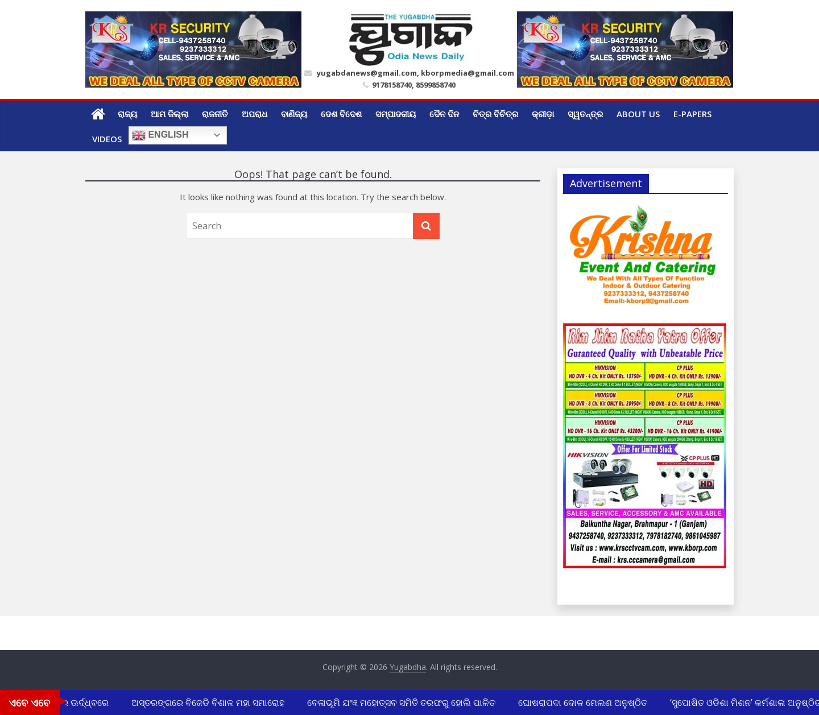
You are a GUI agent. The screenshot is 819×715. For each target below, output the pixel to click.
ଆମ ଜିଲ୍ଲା (169, 113)
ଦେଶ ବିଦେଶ (341, 113)
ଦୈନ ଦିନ (444, 113)
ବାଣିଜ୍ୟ (294, 113)
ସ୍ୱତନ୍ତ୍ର (585, 113)
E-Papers (692, 113)
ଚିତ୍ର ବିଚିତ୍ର (495, 113)
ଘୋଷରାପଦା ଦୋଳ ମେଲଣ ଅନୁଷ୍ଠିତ (583, 702)
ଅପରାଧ (254, 113)
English (160, 135)
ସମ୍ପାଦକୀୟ (395, 113)
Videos (107, 138)
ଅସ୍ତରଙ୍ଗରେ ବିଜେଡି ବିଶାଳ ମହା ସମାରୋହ (209, 702)
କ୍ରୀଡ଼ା (543, 113)
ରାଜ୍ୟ (127, 113)
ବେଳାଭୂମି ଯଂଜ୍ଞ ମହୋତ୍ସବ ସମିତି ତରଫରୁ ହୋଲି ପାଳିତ (402, 702)
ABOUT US (638, 113)
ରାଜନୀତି (215, 113)
